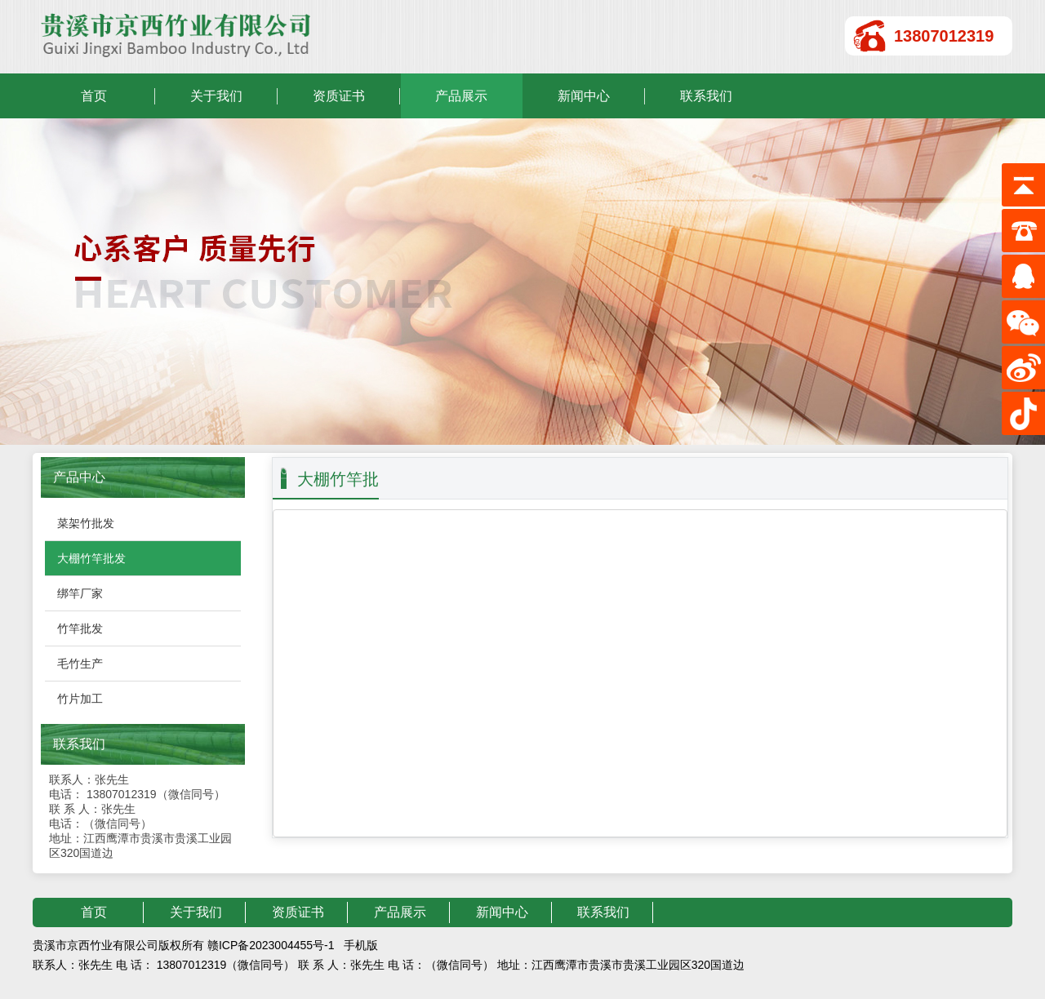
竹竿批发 (80, 628)
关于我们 (216, 96)
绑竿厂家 (80, 593)
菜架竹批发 (85, 523)
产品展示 (461, 96)
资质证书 (339, 96)
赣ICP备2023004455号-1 (271, 945)
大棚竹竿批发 (91, 558)
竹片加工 (80, 698)
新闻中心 (584, 96)
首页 (94, 96)
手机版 (361, 945)
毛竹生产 (80, 663)
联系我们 (706, 96)
